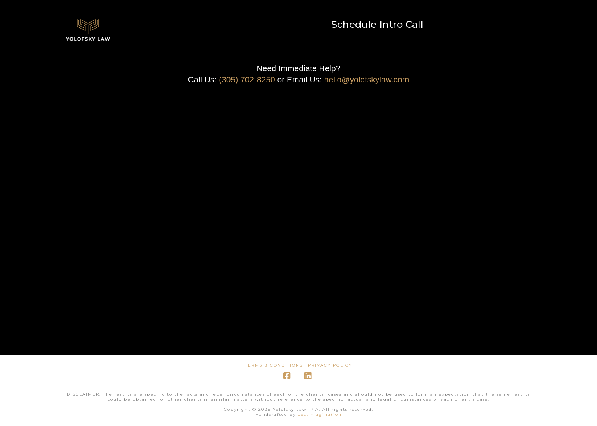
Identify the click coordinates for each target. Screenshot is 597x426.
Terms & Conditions (274, 365)
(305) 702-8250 (247, 79)
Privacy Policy (330, 365)
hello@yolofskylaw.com (366, 79)
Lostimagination (320, 414)
